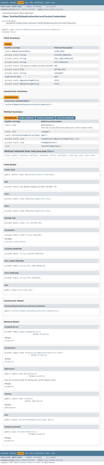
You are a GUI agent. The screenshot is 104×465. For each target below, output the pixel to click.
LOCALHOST (58, 73)
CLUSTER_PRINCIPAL (62, 55)
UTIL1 (56, 80)
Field (18, 9)
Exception (44, 334)
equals (15, 155)
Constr (24, 9)
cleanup (44, 132)
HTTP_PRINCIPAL (61, 62)
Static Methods (27, 118)
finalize (24, 155)
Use (26, 2)
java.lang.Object (9, 21)
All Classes (51, 6)
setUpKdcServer (48, 142)
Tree (31, 2)
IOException (37, 401)
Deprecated (39, 2)
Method (32, 9)
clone (7, 155)
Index (47, 2)
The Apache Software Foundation (29, 462)
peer (56, 77)
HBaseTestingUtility (29, 80)
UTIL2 (56, 84)
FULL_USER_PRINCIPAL (64, 58)
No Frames (37, 6)
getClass (34, 155)
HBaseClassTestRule (21, 51)
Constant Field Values (15, 242)
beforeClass (46, 125)
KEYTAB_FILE (60, 69)
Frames (29, 6)
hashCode (44, 155)
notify (53, 155)
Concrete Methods (65, 118)
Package (13, 2)
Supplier (9, 77)
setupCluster (47, 139)
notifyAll (62, 155)
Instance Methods (45, 118)
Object (13, 32)
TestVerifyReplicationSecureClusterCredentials (38, 30)
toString (73, 155)
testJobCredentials (50, 146)
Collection (17, 135)
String (23, 55)
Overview (4, 2)
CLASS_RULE (59, 51)
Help (53, 2)
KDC (55, 66)
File (22, 69)
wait (81, 155)
